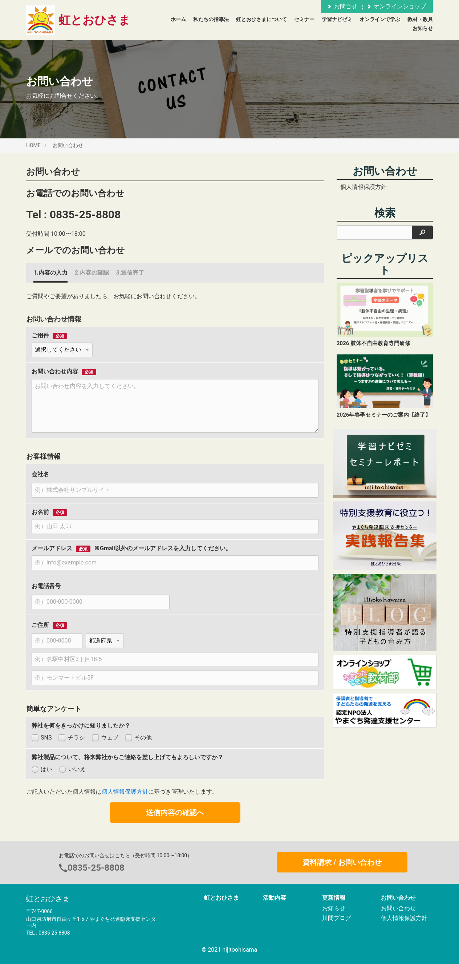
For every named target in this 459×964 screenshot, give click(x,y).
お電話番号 (46, 586)
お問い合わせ (68, 145)
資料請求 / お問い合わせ (341, 862)
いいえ (72, 769)
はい (42, 769)
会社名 (40, 474)
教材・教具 (420, 19)
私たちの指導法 (211, 19)
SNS (42, 738)
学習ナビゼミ (337, 19)
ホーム (178, 19)
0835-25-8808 (85, 214)
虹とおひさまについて (261, 19)
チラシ (71, 738)
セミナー (304, 19)
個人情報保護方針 (125, 791)
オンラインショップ (396, 6)
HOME (33, 145)
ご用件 (40, 335)
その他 (138, 738)
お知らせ (423, 28)
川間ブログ (336, 918)
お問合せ (341, 6)
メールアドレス (52, 548)
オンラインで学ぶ (380, 19)
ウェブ (105, 738)
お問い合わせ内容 (55, 371)
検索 (384, 213)
